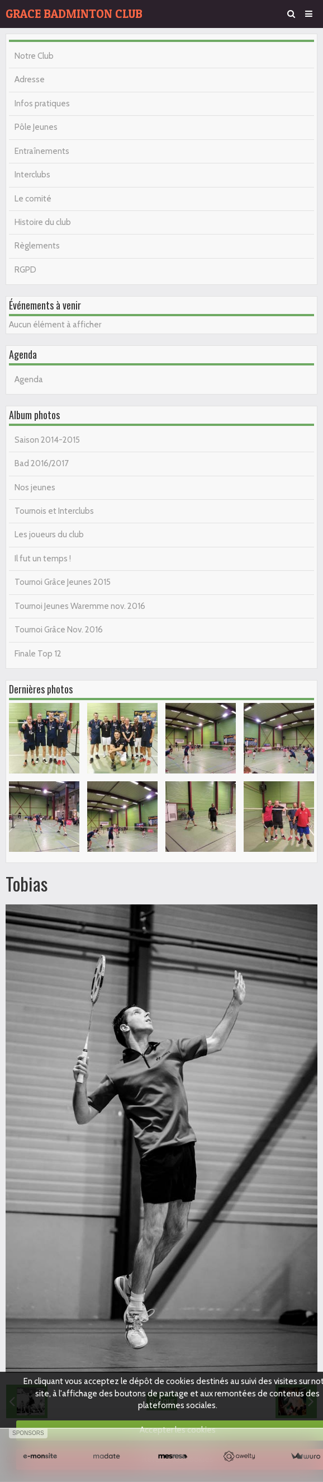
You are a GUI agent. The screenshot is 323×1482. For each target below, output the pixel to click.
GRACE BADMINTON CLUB (74, 14)
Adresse (30, 79)
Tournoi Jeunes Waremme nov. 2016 (80, 606)
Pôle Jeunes (36, 127)
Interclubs (32, 175)
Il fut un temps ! (43, 559)
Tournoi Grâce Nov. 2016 (59, 630)
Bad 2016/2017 (42, 463)
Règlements (37, 246)
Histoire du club (43, 222)
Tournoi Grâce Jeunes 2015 (63, 582)
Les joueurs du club (49, 534)
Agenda (29, 379)
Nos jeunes (35, 487)
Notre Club (34, 56)
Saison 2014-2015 (47, 440)
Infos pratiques (42, 104)
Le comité (33, 199)
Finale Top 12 (38, 654)
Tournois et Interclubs (54, 511)
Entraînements (42, 151)
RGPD (25, 270)
